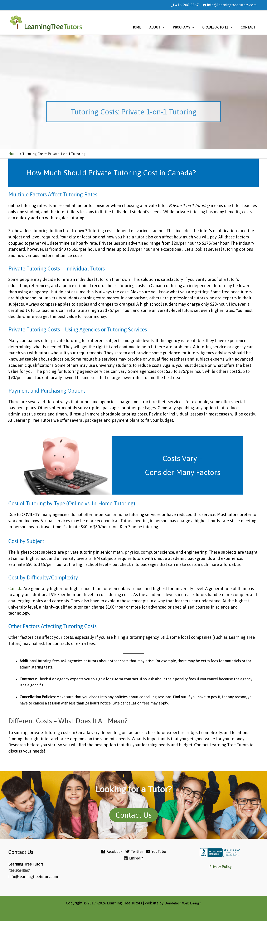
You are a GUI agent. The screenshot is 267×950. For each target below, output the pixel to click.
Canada (16, 588)
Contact (249, 27)
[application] (168, 27)
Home (144, 27)
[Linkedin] (134, 858)
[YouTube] (158, 852)
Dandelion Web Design (183, 903)
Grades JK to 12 (220, 27)
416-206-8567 (187, 5)
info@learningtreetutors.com (232, 5)
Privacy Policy (220, 866)
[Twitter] (133, 852)
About (162, 27)
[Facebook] (108, 852)
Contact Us (134, 815)
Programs (187, 27)
